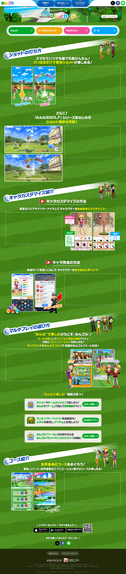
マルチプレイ (76, 31)
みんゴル (7, 3)
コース (104, 31)
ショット (21, 31)
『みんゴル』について (63, 4)
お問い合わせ (53, 553)
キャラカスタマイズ (49, 31)
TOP (104, 16)
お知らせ (45, 4)
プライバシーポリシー (69, 553)
